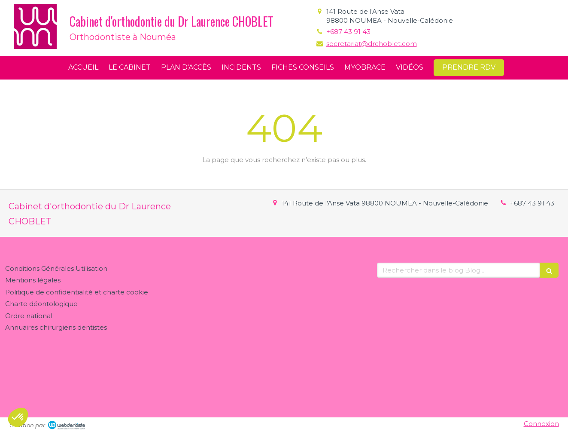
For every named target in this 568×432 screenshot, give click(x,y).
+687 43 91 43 (348, 32)
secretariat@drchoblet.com (371, 44)
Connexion (541, 424)
